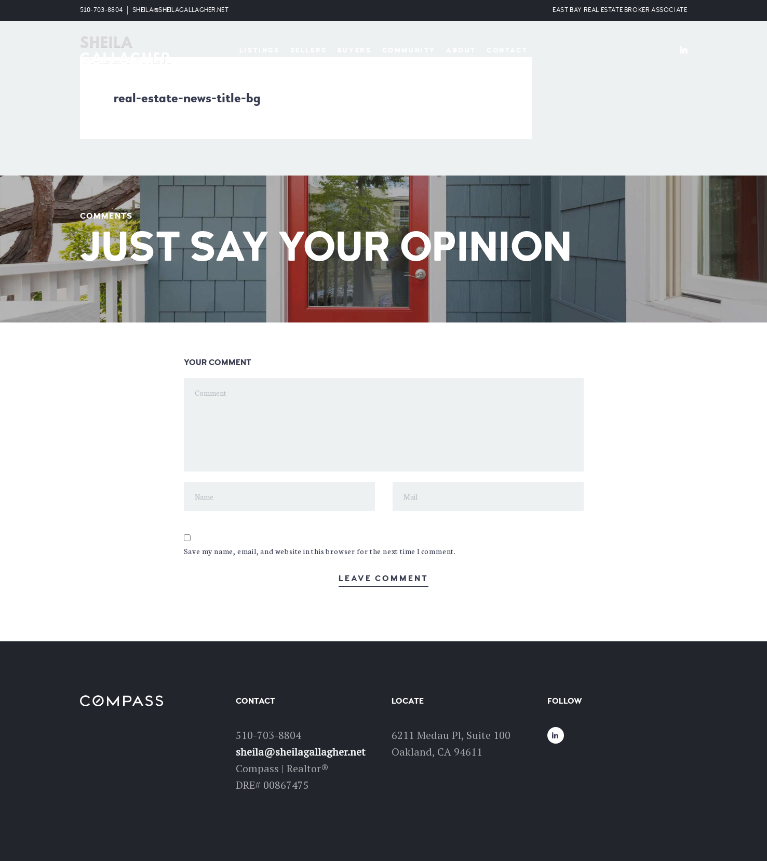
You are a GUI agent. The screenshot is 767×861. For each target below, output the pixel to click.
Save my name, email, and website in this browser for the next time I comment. (320, 551)
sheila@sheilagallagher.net (180, 10)
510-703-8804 (101, 10)
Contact (507, 50)
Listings (259, 50)
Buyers (355, 50)
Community (409, 50)
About (461, 50)
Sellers (308, 50)
